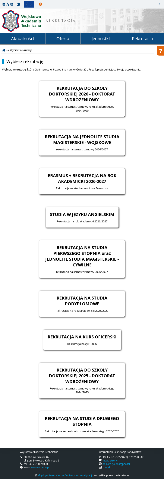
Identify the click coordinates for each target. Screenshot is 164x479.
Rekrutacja (142, 38)
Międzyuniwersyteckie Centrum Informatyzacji (65, 475)
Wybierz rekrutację (24, 61)
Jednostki (101, 38)
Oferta (62, 38)
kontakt (106, 467)
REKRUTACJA (60, 21)
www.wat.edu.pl (40, 467)
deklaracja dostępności (116, 464)
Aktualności (22, 38)
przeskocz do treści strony (1, 1)
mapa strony (109, 460)
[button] (4, 4)
